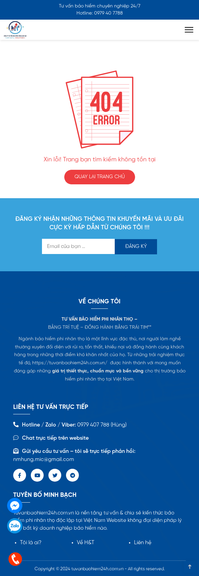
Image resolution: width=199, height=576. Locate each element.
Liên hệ (142, 543)
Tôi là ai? (31, 543)
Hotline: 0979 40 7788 (99, 13)
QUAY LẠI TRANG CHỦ (99, 177)
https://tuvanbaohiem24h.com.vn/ (69, 363)
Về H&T (85, 543)
